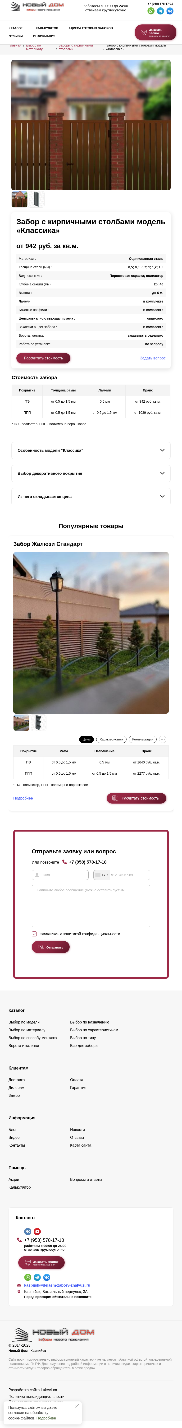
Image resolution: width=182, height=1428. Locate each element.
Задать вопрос (153, 358)
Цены (86, 739)
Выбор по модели (24, 1029)
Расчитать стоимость (140, 798)
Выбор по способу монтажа (33, 1045)
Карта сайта (80, 1152)
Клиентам (18, 1075)
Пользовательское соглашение (36, 1409)
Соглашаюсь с (80, 941)
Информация (44, 36)
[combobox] (102, 875)
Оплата (76, 1087)
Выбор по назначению (89, 1029)
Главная (15, 45)
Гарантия (78, 1095)
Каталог (16, 28)
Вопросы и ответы (86, 1187)
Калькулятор (47, 28)
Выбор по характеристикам (94, 1037)
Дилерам (16, 1095)
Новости (77, 1137)
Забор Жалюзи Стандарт (48, 544)
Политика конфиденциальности (36, 1404)
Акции (14, 1187)
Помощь (17, 1174)
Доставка (17, 1087)
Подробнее (46, 1418)
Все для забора (84, 1053)
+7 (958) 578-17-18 (160, 3)
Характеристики (111, 739)
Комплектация (142, 739)
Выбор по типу (83, 1045)
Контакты (17, 1152)
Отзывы (16, 36)
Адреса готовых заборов (90, 28)
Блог (13, 1137)
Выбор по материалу (34, 47)
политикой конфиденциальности (91, 941)
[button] (14, 526)
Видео (14, 1145)
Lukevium (49, 1397)
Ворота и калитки (24, 1053)
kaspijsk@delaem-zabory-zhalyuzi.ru (57, 1292)
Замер (14, 1103)
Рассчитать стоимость (43, 358)
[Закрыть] (77, 1406)
